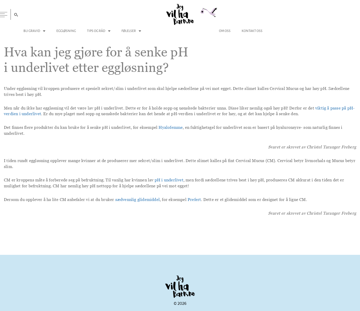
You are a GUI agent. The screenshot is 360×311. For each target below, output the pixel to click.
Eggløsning (66, 31)
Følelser (128, 31)
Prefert (194, 199)
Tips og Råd (96, 31)
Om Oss (225, 31)
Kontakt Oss (252, 31)
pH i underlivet (169, 180)
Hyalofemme (171, 127)
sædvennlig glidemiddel (137, 199)
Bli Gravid (31, 31)
